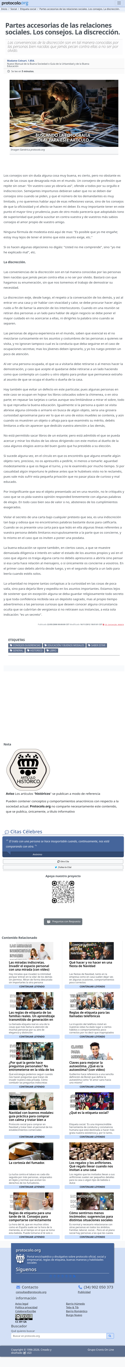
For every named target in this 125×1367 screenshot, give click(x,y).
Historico (36, 650)
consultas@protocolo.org (31, 1292)
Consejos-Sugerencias (26, 645)
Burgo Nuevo (74, 1315)
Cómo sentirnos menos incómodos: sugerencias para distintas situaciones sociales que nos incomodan (91, 1218)
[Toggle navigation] (119, 3)
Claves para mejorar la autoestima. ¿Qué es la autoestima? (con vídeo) (87, 1066)
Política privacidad (26, 1307)
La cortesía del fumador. (27, 1163)
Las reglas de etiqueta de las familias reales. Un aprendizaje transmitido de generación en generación (32, 1017)
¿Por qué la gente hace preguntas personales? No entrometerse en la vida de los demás (31, 1067)
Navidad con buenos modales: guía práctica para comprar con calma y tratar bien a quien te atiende (31, 1118)
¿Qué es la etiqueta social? (89, 1113)
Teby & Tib (72, 1307)
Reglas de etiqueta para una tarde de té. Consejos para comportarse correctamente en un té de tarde (30, 1218)
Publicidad (84, 1292)
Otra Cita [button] (63, 861)
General (18, 650)
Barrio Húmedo (75, 1303)
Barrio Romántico (76, 1311)
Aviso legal (21, 1303)
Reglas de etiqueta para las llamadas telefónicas (89, 1014)
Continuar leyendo (32, 986)
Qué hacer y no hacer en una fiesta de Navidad (90, 964)
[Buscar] (59, 1336)
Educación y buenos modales (66, 645)
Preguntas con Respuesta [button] (63, 921)
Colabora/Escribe (25, 1311)
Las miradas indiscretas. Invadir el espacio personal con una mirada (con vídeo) (29, 966)
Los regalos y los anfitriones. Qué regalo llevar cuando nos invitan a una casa (91, 1166)
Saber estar (98, 645)
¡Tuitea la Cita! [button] (63, 867)
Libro (53, 650)
